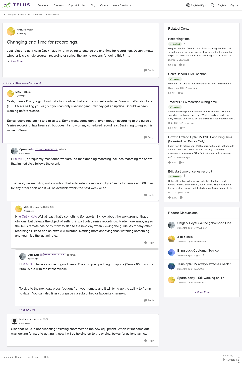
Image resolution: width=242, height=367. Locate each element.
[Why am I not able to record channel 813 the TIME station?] (201, 83)
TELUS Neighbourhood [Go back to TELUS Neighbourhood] (13, 14)
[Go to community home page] (17, 5)
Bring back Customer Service (198, 250)
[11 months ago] (181, 157)
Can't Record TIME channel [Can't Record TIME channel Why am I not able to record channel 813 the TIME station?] (187, 74)
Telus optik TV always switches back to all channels (204, 264)
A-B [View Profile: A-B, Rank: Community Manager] (170, 157)
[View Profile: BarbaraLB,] (171, 239)
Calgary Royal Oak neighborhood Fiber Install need (204, 223)
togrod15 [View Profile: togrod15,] (199, 255)
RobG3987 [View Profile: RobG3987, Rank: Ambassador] (174, 122)
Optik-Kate (29, 216)
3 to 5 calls (185, 237)
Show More (15, 61)
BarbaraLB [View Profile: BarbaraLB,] (200, 241)
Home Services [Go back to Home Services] (52, 14)
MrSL (21, 159)
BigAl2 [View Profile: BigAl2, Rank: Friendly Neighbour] (171, 59)
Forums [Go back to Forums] (38, 14)
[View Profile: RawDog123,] (171, 280)
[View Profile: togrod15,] (171, 252)
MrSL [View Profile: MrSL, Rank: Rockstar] (20, 29)
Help (46, 356)
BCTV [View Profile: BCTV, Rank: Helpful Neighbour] (171, 192)
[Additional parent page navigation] (29, 14)
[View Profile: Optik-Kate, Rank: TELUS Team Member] (14, 151)
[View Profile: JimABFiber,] (171, 225)
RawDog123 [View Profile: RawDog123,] (201, 282)
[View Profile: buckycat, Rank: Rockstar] (14, 321)
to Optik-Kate (47, 207)
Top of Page (33, 356)
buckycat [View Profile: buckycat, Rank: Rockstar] (24, 319)
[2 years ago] (182, 59)
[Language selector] (196, 5)
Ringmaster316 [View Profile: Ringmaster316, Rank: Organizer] (176, 87)
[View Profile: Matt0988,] (171, 266)
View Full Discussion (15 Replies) (22, 82)
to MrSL (63, 149)
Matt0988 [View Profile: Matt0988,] (199, 268)
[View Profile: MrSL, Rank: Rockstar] (11, 31)
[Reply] (149, 70)
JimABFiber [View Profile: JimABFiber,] (200, 227)
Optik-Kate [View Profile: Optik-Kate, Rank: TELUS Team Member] (25, 149)
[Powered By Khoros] (231, 359)
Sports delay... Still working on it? (200, 278)
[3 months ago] (184, 227)
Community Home (12, 356)
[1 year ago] (191, 87)
